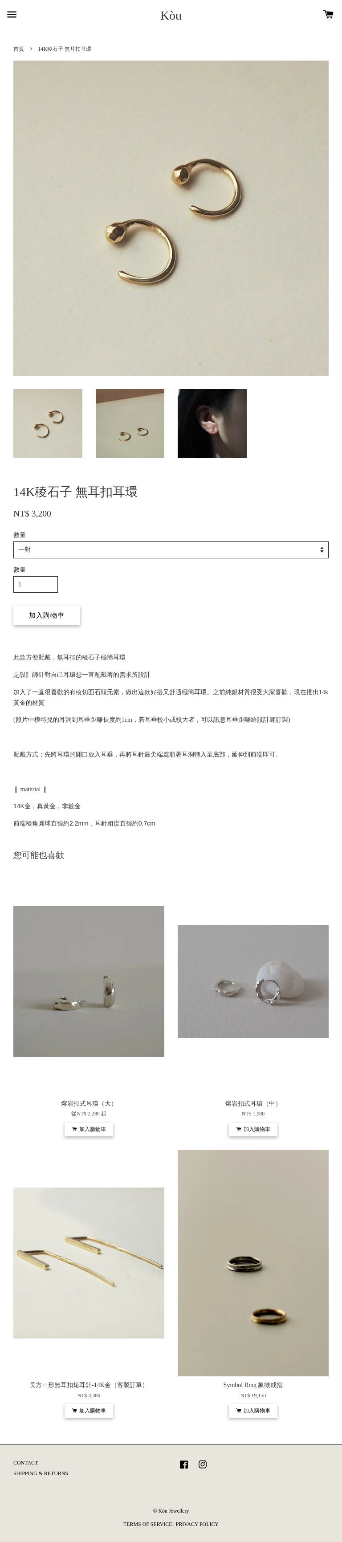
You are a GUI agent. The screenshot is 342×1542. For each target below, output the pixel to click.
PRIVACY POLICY (197, 1524)
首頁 (18, 49)
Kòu (171, 15)
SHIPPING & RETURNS (40, 1473)
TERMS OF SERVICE (147, 1524)
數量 (19, 535)
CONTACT (25, 1463)
